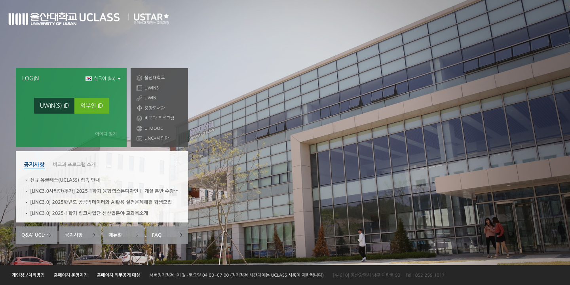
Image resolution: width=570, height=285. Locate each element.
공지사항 (34, 164)
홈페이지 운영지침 (71, 275)
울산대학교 (154, 78)
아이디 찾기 (106, 134)
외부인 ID (91, 105)
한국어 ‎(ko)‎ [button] (103, 78)
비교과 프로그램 (159, 118)
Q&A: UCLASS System (39, 235)
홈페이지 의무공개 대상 (119, 275)
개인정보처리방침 (28, 275)
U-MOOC (153, 128)
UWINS (151, 88)
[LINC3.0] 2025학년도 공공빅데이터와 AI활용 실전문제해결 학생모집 (101, 202)
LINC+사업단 (156, 138)
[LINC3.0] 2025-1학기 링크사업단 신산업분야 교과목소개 (89, 213)
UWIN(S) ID (54, 105)
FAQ (157, 235)
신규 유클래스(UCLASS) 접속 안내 (65, 180)
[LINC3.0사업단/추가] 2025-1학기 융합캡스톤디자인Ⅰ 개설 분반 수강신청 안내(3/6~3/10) (124, 191)
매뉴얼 (115, 235)
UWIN (150, 98)
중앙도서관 (154, 108)
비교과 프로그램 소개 (74, 164)
